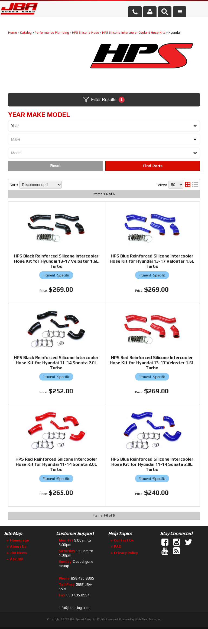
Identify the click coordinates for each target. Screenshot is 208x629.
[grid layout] (188, 185)
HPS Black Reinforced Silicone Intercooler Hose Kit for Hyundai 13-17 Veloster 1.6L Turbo (56, 261)
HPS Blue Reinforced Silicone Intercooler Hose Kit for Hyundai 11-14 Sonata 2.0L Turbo (152, 464)
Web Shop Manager (147, 619)
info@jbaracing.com (74, 608)
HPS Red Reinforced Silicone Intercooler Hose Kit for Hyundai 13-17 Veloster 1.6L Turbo (152, 362)
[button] (164, 11)
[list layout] (195, 185)
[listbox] (104, 125)
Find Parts (152, 165)
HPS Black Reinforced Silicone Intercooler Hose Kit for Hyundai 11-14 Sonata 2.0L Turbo (56, 362)
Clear (55, 166)
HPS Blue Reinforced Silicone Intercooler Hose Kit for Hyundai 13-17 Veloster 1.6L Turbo (152, 261)
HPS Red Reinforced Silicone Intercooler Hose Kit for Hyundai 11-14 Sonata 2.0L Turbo (56, 464)
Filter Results (103, 100)
